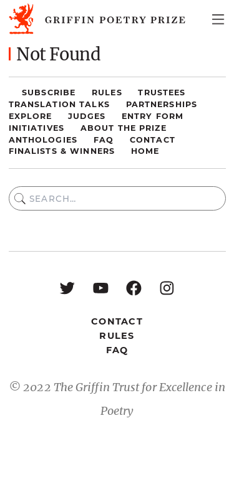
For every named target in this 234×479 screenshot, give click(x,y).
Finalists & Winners (62, 151)
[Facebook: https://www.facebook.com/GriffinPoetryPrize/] (134, 287)
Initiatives (36, 128)
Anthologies (43, 140)
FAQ (104, 140)
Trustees (161, 92)
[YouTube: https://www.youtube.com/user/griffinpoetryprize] (101, 287)
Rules (107, 92)
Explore (30, 116)
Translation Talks (59, 104)
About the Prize (123, 128)
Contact (152, 140)
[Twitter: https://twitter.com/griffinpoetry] (67, 287)
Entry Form (152, 116)
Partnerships (162, 104)
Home (145, 151)
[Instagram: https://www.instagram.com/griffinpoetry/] (167, 287)
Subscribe (49, 92)
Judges (86, 116)
